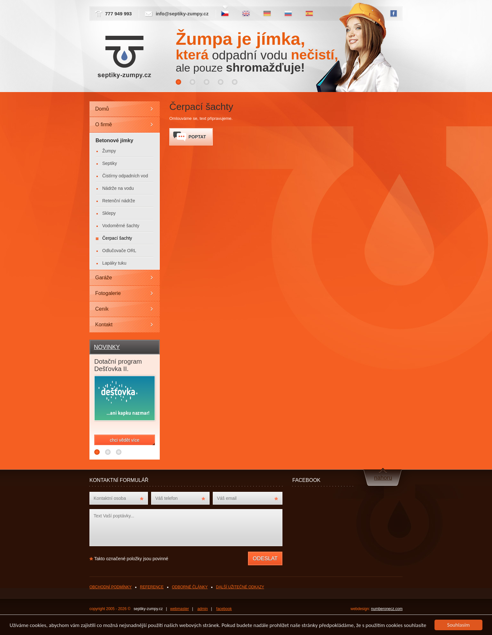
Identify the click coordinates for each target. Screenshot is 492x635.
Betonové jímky (114, 140)
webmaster (179, 609)
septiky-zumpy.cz (148, 609)
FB (393, 14)
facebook (224, 609)
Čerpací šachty (117, 238)
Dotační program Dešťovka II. (118, 365)
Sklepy (109, 213)
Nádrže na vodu (118, 188)
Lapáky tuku (114, 263)
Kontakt (103, 324)
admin (202, 609)
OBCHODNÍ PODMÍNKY (110, 587)
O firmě (103, 124)
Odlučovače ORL (119, 250)
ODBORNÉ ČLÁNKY (190, 587)
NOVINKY (107, 347)
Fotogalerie (108, 293)
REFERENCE (152, 587)
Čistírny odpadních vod (125, 175)
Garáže (103, 277)
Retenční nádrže (118, 200)
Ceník (102, 309)
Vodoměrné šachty (120, 225)
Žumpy (109, 150)
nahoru (383, 478)
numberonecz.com (387, 609)
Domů (102, 109)
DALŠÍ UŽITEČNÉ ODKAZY (240, 587)
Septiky (109, 163)
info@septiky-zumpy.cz (182, 13)
